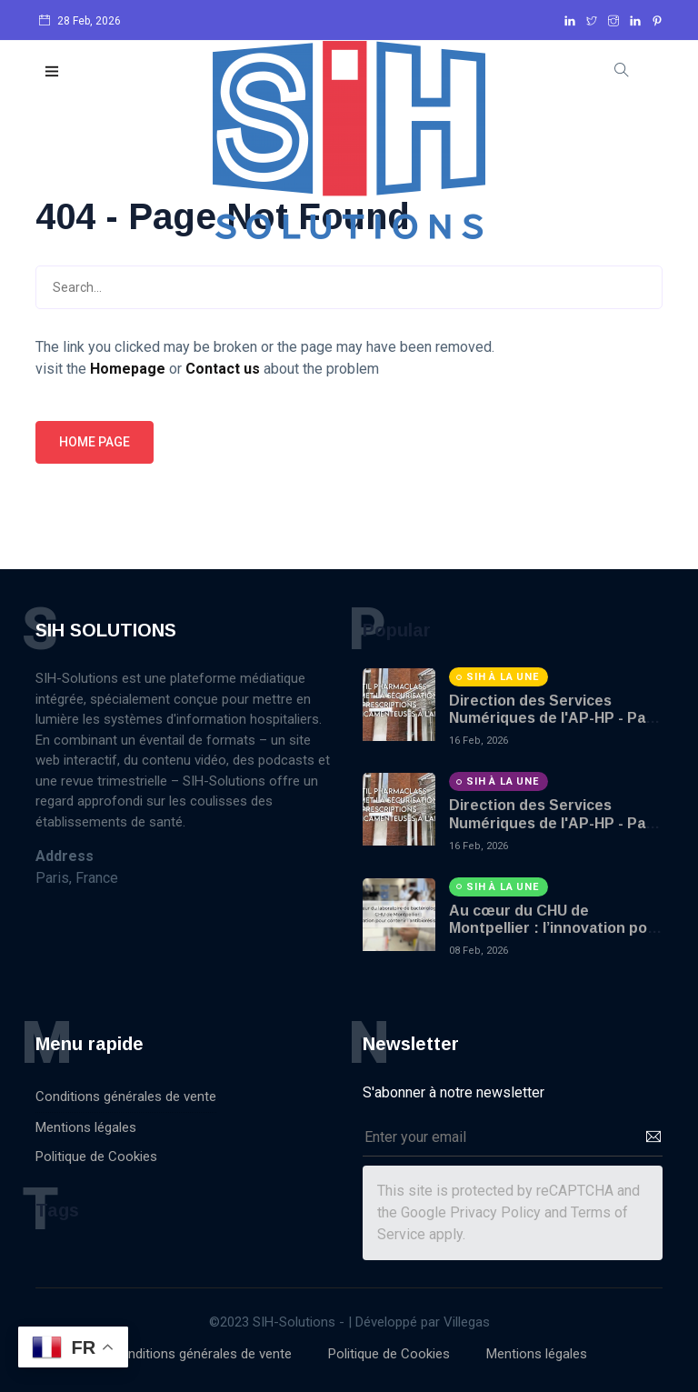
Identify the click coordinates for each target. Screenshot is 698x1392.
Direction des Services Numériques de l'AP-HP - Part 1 (553, 718)
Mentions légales (85, 1127)
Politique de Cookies (96, 1156)
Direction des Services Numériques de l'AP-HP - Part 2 (553, 822)
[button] (52, 72)
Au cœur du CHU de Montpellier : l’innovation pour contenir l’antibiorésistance (556, 928)
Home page (94, 442)
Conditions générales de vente (125, 1096)
